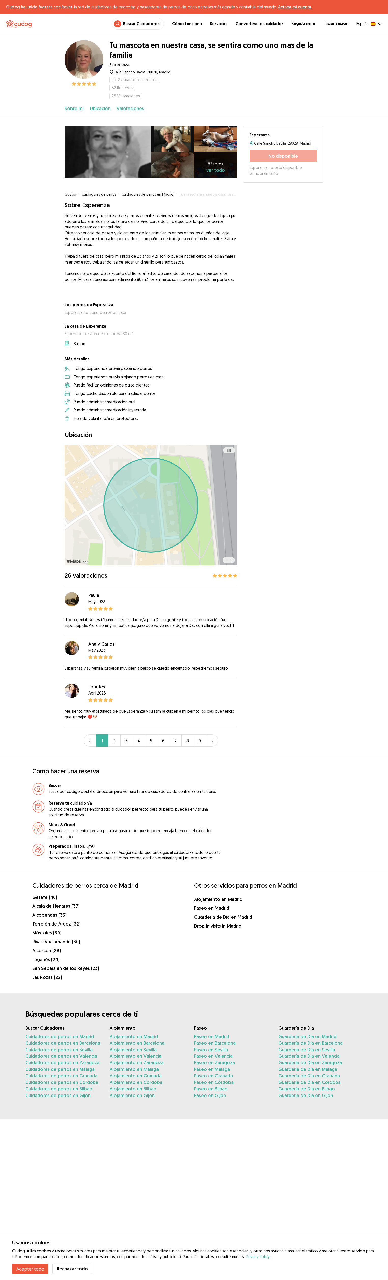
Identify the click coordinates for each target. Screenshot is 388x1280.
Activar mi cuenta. (295, 6)
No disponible (283, 156)
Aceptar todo (30, 1269)
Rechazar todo (72, 1269)
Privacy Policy (257, 1256)
